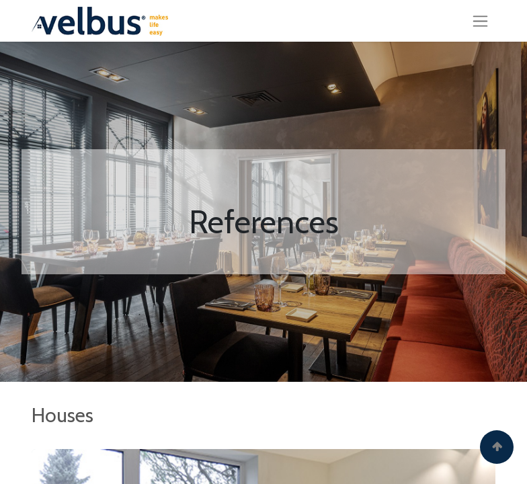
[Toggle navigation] (480, 20)
